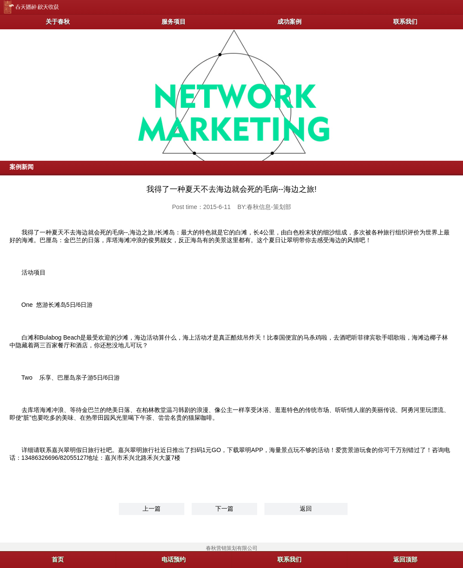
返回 (306, 508)
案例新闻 (21, 166)
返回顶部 (405, 559)
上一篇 (152, 508)
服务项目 (174, 21)
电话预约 (174, 559)
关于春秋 (58, 21)
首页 (58, 559)
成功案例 (289, 21)
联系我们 (405, 21)
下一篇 (224, 508)
